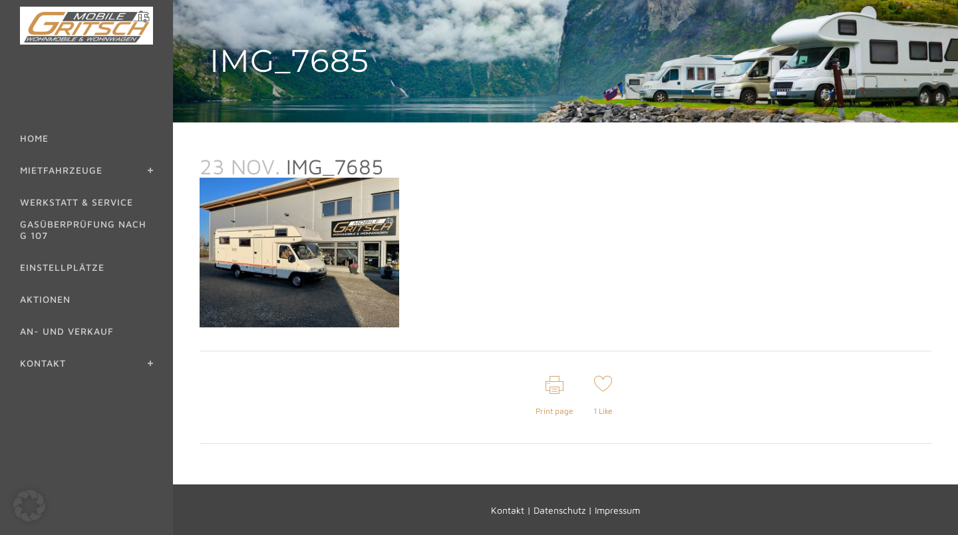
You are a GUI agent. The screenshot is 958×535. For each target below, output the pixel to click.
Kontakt (507, 510)
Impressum (617, 510)
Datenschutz (559, 510)
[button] (29, 505)
